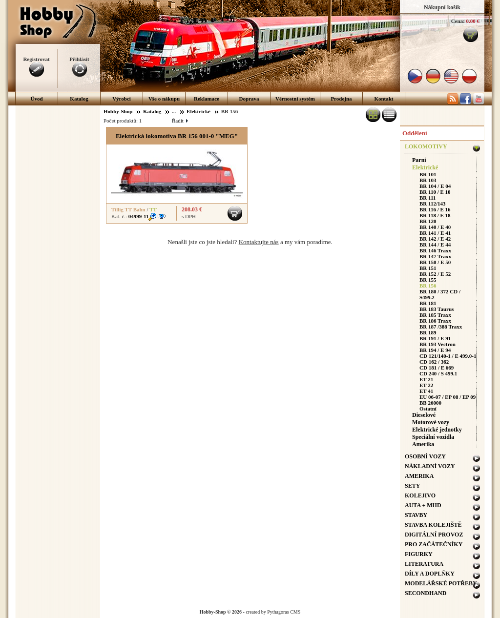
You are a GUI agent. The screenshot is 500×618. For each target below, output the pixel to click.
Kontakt (383, 99)
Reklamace (206, 99)
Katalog (79, 99)
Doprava (249, 99)
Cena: (458, 21)
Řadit (180, 121)
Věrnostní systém (295, 99)
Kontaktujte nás (259, 242)
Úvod (36, 99)
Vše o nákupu (164, 99)
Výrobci (121, 99)
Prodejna (341, 99)
